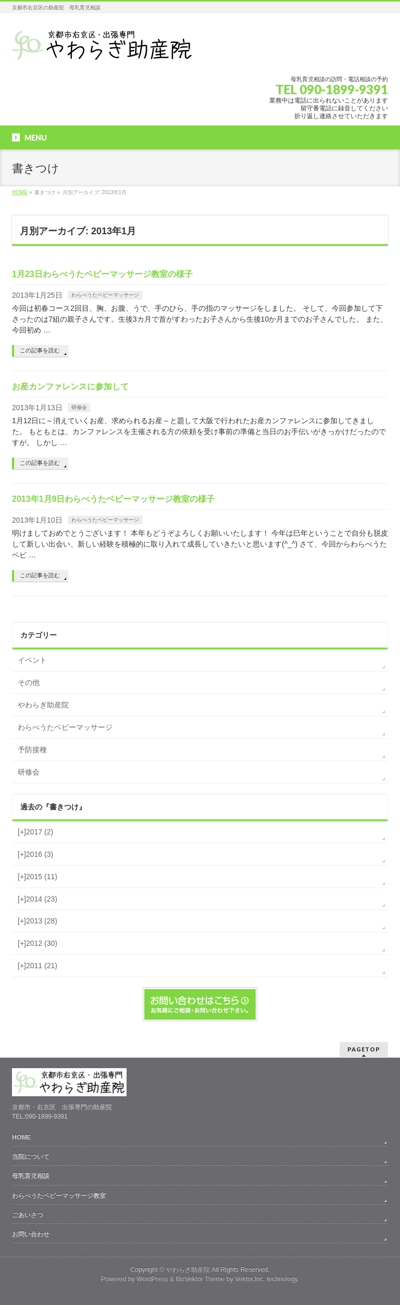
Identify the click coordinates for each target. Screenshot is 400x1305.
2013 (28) (37, 921)
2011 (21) (37, 965)
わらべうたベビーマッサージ (105, 295)
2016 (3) (35, 854)
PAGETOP (363, 1049)
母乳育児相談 (30, 1176)
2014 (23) (37, 899)
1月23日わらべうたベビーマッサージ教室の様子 (102, 274)
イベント (32, 660)
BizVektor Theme (200, 1279)
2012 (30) (37, 943)
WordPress (152, 1279)
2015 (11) (37, 876)
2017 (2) (35, 832)
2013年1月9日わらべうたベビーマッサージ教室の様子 (113, 499)
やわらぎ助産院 (43, 705)
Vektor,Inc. (250, 1279)
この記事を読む (40, 350)
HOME (21, 1137)
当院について (30, 1156)
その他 (29, 682)
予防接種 (32, 749)
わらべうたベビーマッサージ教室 (59, 1195)
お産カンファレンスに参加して (70, 386)
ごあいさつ (27, 1215)
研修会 (79, 407)
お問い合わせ (30, 1234)
